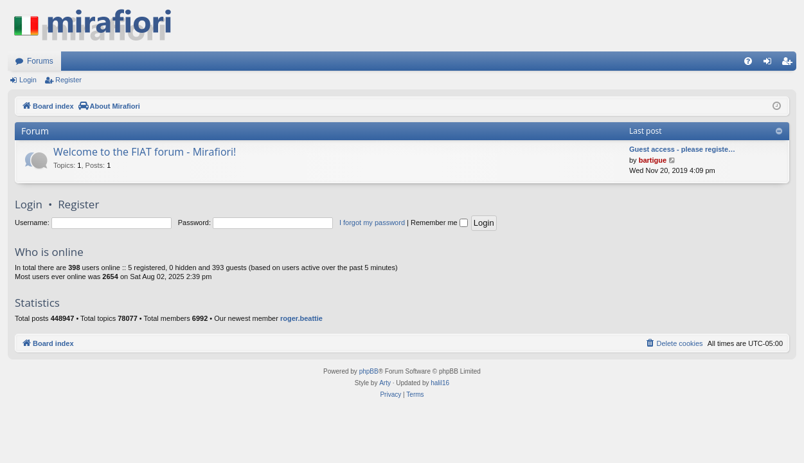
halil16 (440, 382)
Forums (40, 61)
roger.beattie (301, 318)
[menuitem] (748, 61)
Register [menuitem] (789, 64)
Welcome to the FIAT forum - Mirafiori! (144, 152)
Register (68, 80)
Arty (385, 382)
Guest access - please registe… (682, 149)
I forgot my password (372, 222)
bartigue (652, 160)
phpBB (369, 371)
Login (28, 80)
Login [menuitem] (770, 64)
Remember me (439, 222)
